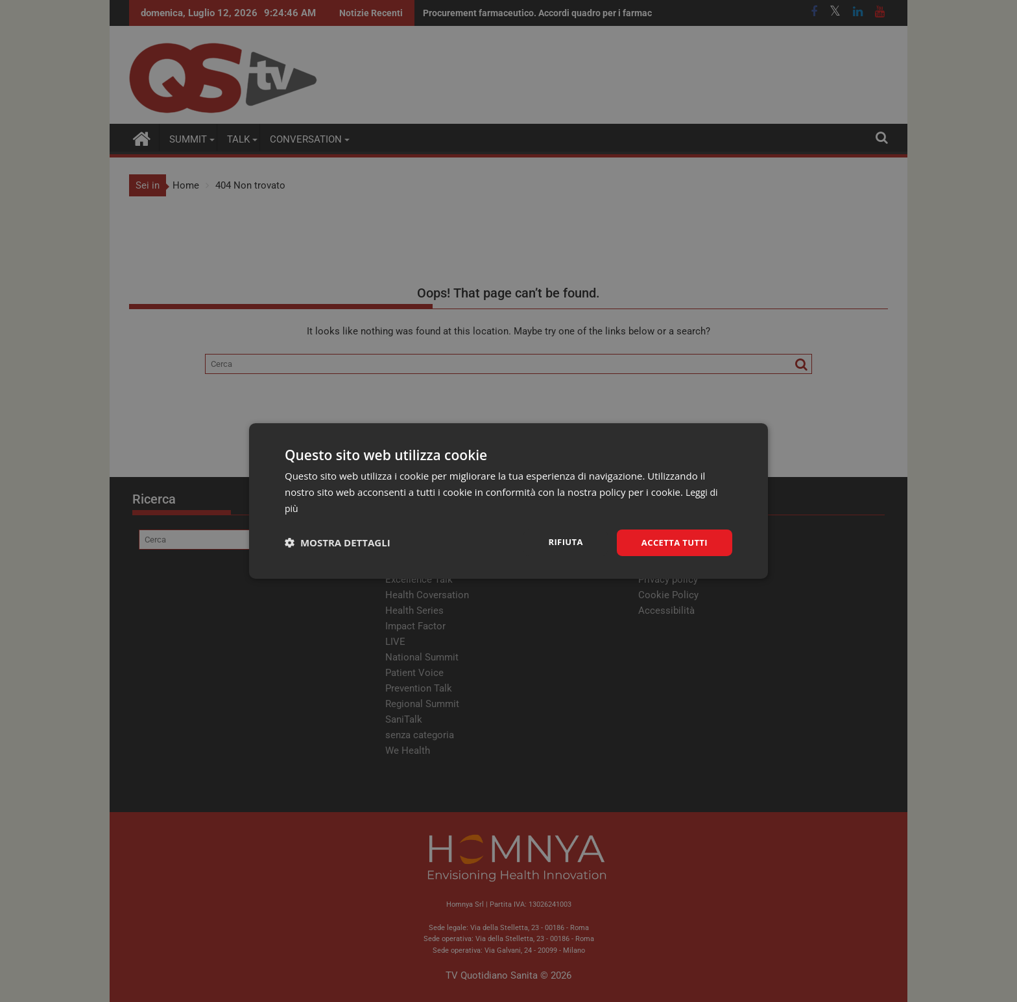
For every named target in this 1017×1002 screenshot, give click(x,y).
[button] (337, 542)
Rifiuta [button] (559, 541)
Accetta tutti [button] (672, 542)
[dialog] (508, 500)
